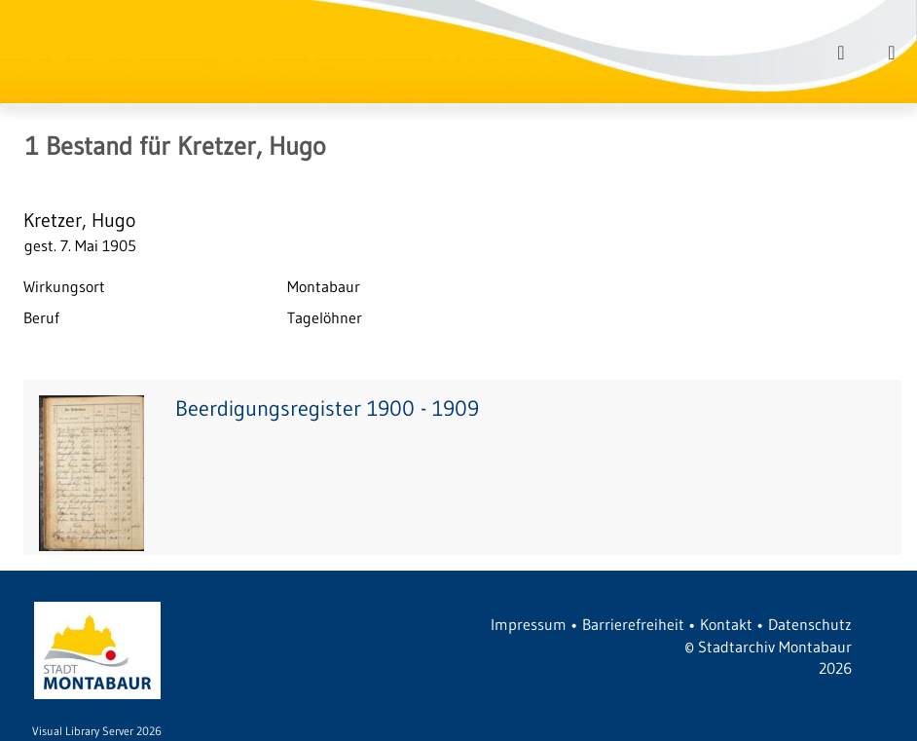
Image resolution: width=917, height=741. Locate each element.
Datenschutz (810, 624)
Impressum (529, 624)
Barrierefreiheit (633, 624)
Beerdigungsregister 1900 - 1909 (327, 408)
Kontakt (726, 624)
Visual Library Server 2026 (97, 730)
